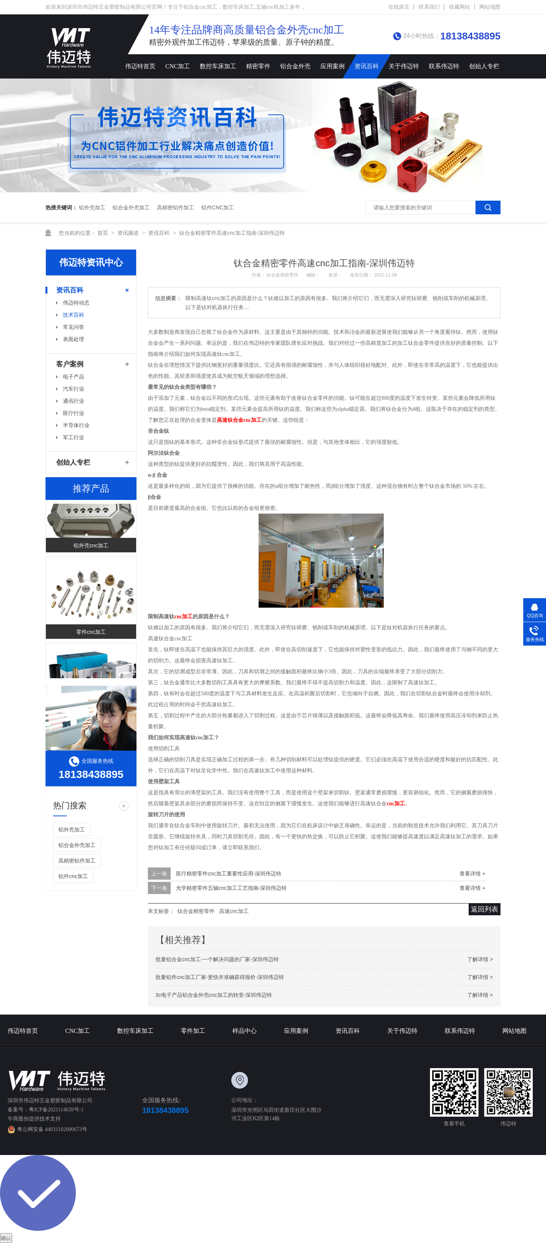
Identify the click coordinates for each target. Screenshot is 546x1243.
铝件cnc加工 (217, 207)
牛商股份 (18, 1119)
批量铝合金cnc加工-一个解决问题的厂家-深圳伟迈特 (217, 959)
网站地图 (489, 7)
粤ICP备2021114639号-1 (56, 1110)
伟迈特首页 (140, 66)
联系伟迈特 (444, 66)
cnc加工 (183, 616)
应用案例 (332, 66)
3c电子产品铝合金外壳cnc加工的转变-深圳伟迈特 (213, 995)
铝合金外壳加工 (131, 207)
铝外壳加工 (92, 207)
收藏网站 (459, 7)
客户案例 (69, 364)
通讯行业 (73, 401)
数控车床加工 (218, 66)
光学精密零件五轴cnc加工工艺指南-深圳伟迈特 (231, 888)
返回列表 (484, 909)
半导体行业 (76, 425)
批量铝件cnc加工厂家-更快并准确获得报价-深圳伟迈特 (219, 977)
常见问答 (73, 327)
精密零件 (258, 66)
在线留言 (399, 7)
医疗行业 (73, 413)
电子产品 (73, 377)
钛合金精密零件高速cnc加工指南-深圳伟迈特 (232, 233)
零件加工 (193, 1031)
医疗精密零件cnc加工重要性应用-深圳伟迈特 (228, 874)
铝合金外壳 (295, 66)
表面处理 (73, 339)
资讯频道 (129, 233)
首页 (103, 233)
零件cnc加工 (91, 633)
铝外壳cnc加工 (91, 547)
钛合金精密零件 (283, 275)
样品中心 (244, 1031)
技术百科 (73, 315)
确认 (6, 1238)
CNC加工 (177, 66)
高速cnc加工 (234, 911)
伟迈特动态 (76, 303)
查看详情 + (472, 874)
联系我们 (429, 7)
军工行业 (73, 437)
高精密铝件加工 (175, 207)
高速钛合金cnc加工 (239, 420)
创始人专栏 (484, 66)
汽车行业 (73, 389)
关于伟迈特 (404, 66)
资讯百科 (367, 66)
